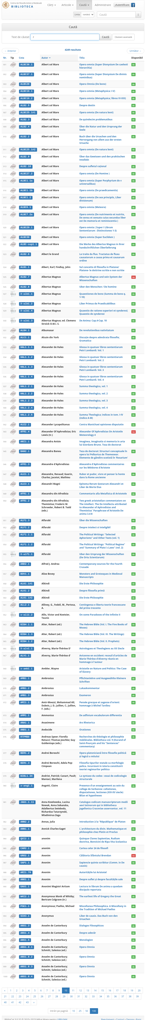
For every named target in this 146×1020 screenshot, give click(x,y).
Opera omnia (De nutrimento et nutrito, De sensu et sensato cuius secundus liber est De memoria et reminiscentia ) (102, 217)
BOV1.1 (24, 572)
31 (78, 993)
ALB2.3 (24, 119)
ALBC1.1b (26, 190)
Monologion (86, 936)
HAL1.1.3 (26, 365)
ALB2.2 (24, 136)
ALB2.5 (24, 105)
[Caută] (138, 14)
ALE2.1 (24, 423)
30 (71, 993)
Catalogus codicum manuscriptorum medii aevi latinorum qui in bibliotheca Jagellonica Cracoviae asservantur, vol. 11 (103, 803)
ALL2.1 (24, 603)
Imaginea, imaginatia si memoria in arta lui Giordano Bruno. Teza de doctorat (102, 441)
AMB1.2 (24, 686)
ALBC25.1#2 (27, 149)
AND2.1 (24, 562)
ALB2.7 (24, 276)
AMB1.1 (24, 676)
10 (65, 987)
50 (86, 1007)
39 (137, 993)
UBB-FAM (62, 1016)
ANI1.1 (24, 440)
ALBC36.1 (26, 64)
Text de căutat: (20, 37)
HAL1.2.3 (26, 399)
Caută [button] (84, 5)
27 (49, 993)
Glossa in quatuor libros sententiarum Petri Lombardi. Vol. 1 (101, 348)
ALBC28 (24, 84)
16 (110, 987)
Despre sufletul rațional (92, 165)
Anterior (10, 50)
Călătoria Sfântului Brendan (95, 852)
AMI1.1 (24, 700)
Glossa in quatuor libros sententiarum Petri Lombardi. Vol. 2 (101, 357)
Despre (130, 1016)
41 (12, 999)
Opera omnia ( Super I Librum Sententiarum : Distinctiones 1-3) (98, 228)
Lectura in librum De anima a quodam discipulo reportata (101, 885)
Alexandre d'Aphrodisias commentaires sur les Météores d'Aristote (101, 464)
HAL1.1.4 (26, 375)
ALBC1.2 (25, 196)
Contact (120, 1016)
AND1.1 (24, 727)
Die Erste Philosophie (91, 581)
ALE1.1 (24, 472)
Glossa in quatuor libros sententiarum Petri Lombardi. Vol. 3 (101, 367)
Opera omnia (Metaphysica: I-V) (97, 91)
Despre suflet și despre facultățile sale (101, 876)
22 (12, 993)
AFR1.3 (24, 463)
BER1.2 (24, 750)
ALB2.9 (24, 156)
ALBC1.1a (26, 180)
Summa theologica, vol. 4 (93, 406)
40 (5, 999)
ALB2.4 (24, 126)
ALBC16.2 (26, 98)
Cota (21, 57)
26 (42, 993)
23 (20, 993)
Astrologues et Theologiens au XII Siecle (101, 646)
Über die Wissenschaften (93, 518)
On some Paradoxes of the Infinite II (99, 612)
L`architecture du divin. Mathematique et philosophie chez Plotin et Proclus (103, 828)
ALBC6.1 (25, 206)
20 (139, 987)
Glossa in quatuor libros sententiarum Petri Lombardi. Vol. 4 (101, 377)
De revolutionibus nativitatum (96, 329)
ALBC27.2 (26, 173)
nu (133, 276)
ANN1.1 (24, 826)
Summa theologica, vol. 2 (93, 392)
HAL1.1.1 (26, 346)
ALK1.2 (24, 589)
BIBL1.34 (26, 773)
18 (124, 987)
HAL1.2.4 (26, 406)
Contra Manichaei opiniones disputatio (101, 423)
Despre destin (87, 105)
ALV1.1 (24, 653)
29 (64, 993)
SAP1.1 (24, 860)
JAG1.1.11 (27, 799)
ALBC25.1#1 (27, 112)
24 (27, 993)
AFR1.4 (24, 430)
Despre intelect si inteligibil (95, 525)
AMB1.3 (24, 693)
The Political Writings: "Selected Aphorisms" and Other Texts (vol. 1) (99, 534)
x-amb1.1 (26, 666)
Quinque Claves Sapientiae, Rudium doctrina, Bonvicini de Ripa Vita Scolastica (103, 837)
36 (115, 993)
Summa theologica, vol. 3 (93, 399)
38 (130, 993)
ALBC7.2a (26, 213)
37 (122, 993)
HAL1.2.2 (26, 392)
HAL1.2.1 (26, 385)
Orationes (85, 727)
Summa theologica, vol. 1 (93, 385)
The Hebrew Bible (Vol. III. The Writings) (101, 632)
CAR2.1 (24, 846)
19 (132, 987)
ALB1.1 (24, 266)
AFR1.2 (24, 499)
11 (73, 987)
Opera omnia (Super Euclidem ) (97, 236)
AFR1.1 (24, 492)
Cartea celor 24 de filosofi (93, 845)
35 (108, 993)
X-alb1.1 (26, 293)
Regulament (107, 1016)
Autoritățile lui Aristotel (93, 869)
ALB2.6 (24, 253)
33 (93, 993)
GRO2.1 (24, 853)
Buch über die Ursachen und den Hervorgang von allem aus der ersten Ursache (100, 139)
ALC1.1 (24, 336)
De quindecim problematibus (96, 119)
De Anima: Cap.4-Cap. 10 (93, 319)
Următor (135, 50)
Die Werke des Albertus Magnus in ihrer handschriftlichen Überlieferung (102, 245)
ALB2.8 (24, 286)
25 (34, 993)
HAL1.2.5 (26, 413)
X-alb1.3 (26, 319)
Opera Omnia (87, 944)
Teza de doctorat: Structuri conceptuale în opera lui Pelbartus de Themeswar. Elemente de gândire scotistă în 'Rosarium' (103, 453)
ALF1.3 (24, 519)
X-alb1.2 (26, 302)
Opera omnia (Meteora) (92, 206)
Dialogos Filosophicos (91, 923)
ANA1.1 (24, 720)
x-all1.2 (26, 613)
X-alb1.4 (26, 309)
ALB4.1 (24, 329)
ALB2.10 (25, 166)
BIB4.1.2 (26, 639)
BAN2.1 (24, 450)
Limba (77, 14)
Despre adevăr (87, 930)
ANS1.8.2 (26, 953)
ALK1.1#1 (26, 582)
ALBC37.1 (26, 74)
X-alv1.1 (26, 646)
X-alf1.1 (26, 552)
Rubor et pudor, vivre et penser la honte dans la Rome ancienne (102, 474)
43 (27, 999)
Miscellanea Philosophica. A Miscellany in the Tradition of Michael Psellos (102, 905)
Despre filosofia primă (92, 588)
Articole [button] (68, 5)
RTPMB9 (24, 734)
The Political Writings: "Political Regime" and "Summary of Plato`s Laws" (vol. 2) (102, 544)
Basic (138, 1016)
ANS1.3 (24, 923)
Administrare (103, 5)
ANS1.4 (24, 930)
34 (100, 993)
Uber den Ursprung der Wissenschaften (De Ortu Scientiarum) (101, 554)
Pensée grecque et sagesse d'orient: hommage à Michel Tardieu (99, 701)
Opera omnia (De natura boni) (96, 112)
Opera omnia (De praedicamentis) (98, 189)
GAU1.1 (24, 884)
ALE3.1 (24, 482)
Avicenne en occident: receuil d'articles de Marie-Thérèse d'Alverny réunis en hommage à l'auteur (103, 657)
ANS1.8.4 (26, 973)
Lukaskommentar (89, 686)
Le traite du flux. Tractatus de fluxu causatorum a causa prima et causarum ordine (102, 256)
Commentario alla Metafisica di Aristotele (103, 492)
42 (20, 999)
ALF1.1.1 (26, 533)
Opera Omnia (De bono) (92, 84)
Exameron (85, 693)
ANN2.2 (24, 819)
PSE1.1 (24, 903)
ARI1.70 (25, 869)
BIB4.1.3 (26, 632)
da (133, 64)
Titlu (82, 57)
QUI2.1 (24, 836)
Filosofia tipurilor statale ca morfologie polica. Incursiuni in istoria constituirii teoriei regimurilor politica (101, 763)
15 (102, 987)
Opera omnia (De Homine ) (94, 173)
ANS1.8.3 (26, 963)
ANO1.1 (24, 876)
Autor (45, 57)
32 (86, 993)
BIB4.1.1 (26, 622)
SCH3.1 (24, 913)
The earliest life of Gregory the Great (100, 893)
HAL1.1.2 (26, 356)
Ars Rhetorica (87, 720)
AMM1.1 (24, 713)
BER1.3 (24, 760)
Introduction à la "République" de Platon (102, 819)
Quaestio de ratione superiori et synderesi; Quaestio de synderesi (103, 311)
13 (87, 987)
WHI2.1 (24, 893)
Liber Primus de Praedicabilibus (97, 302)
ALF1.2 (24, 526)
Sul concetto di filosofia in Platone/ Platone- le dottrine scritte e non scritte (102, 268)
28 (56, 993)
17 (117, 987)
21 (5, 993)
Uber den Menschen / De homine (98, 285)
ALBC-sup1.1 (28, 243)
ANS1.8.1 (26, 944)
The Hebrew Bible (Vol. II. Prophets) (99, 639)
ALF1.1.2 (26, 542)
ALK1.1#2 (26, 596)
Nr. (5, 57)
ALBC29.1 (26, 226)
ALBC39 (24, 236)
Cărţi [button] (51, 5)
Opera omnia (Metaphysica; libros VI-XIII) (102, 98)
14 (95, 987)
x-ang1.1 (26, 783)
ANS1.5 (24, 937)
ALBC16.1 (26, 91)
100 (94, 1007)
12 (80, 987)
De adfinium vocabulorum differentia (100, 713)
